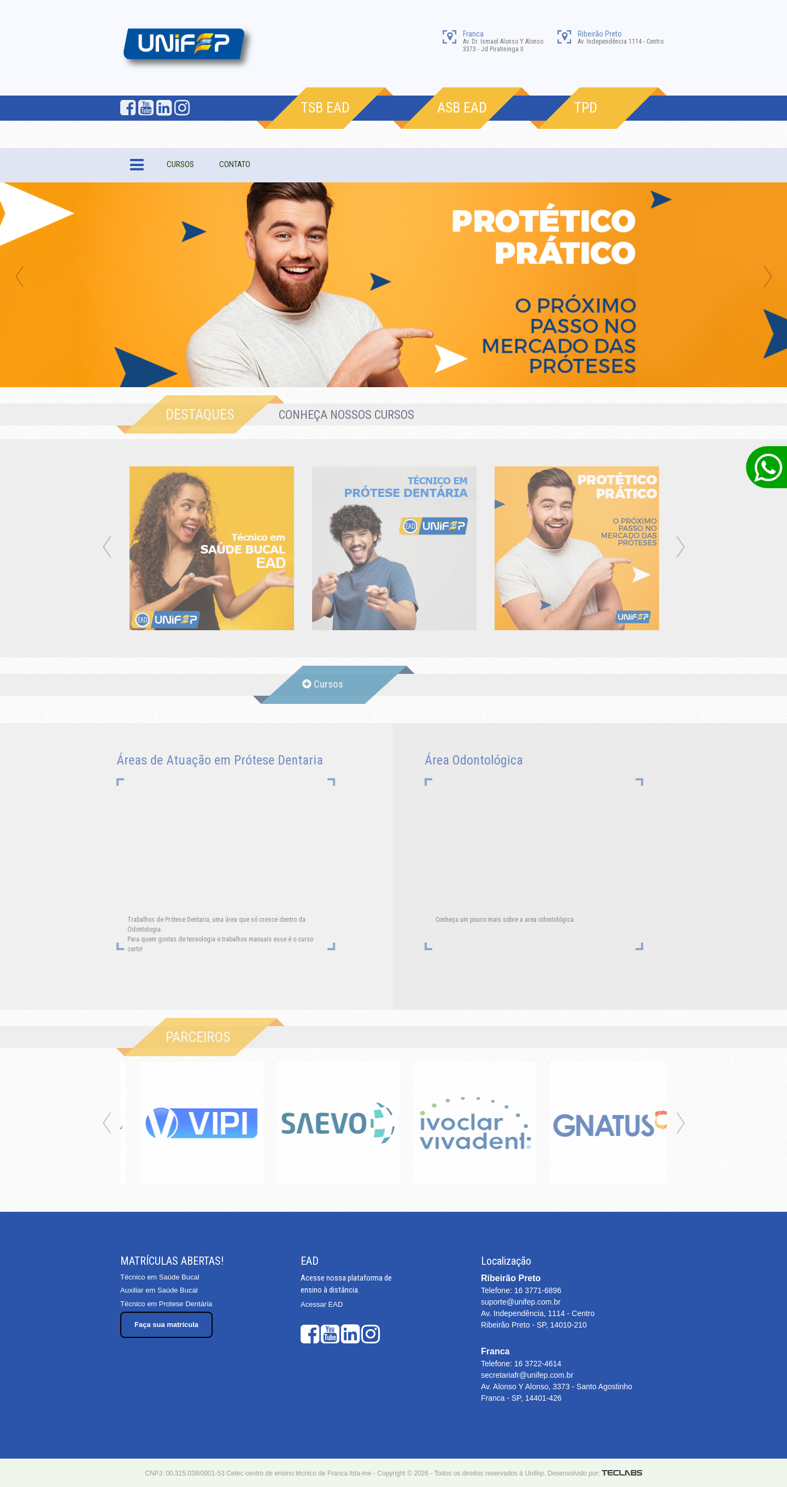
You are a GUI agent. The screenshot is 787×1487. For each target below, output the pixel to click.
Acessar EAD (322, 1304)
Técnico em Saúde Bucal (159, 1277)
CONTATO (234, 164)
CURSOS (180, 164)
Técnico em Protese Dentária (166, 1304)
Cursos (316, 684)
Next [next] (767, 277)
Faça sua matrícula (166, 1324)
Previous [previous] (19, 277)
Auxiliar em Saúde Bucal (159, 1290)
